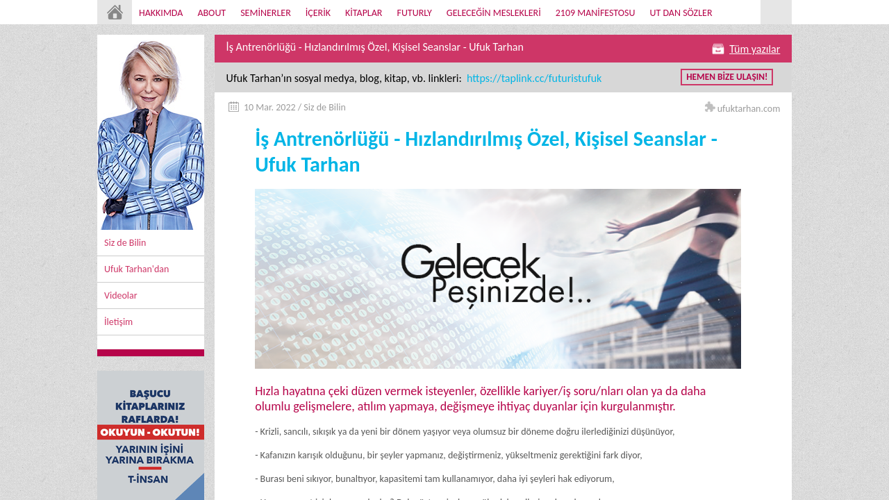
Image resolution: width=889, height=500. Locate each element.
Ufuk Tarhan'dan (136, 269)
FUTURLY (414, 13)
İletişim (118, 322)
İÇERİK (318, 13)
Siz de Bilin (125, 243)
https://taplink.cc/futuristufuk (532, 78)
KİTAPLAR (363, 13)
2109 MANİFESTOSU (595, 13)
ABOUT (211, 13)
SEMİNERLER (265, 13)
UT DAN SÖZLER (680, 13)
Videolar (121, 295)
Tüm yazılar (754, 49)
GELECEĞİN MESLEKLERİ (494, 13)
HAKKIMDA (161, 13)
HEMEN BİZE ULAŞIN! (726, 77)
